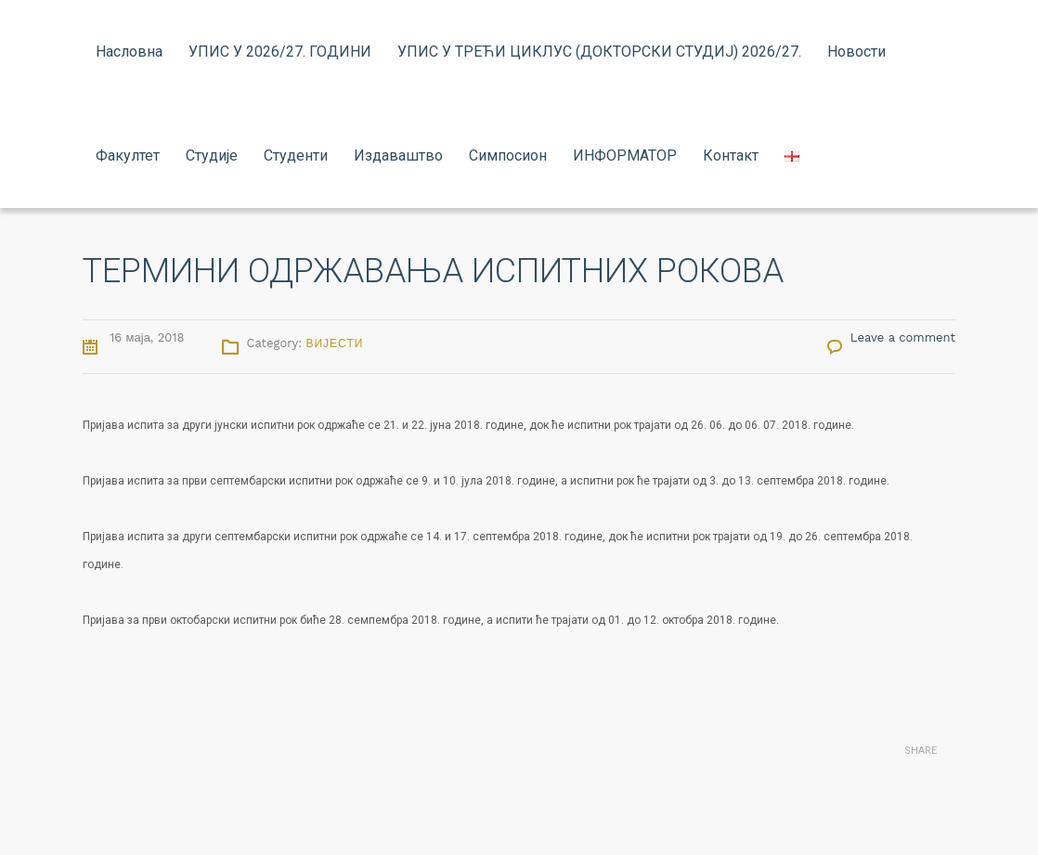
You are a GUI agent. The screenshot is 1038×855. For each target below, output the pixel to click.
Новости (856, 51)
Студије (212, 155)
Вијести (334, 343)
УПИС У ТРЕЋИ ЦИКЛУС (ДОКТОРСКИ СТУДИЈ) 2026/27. (599, 51)
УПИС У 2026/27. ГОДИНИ (279, 51)
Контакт (731, 155)
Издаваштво (398, 155)
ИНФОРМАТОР (625, 155)
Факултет (128, 155)
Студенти (296, 155)
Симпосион (508, 155)
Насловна (129, 51)
